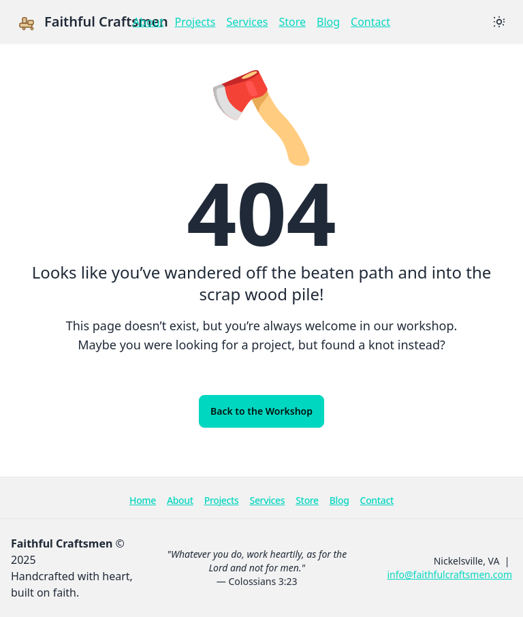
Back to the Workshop (261, 411)
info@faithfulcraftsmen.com (449, 574)
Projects (194, 21)
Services (247, 21)
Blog (328, 21)
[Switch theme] (499, 22)
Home (142, 500)
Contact (370, 21)
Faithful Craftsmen (92, 22)
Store (292, 21)
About (148, 21)
